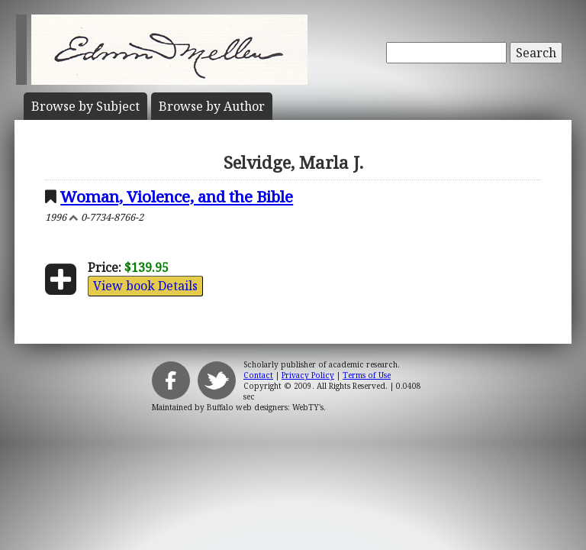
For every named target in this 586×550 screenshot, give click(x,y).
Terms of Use (367, 375)
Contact (258, 375)
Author (212, 106)
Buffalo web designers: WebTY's (265, 407)
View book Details (145, 285)
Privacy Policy (308, 375)
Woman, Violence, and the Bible (176, 196)
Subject (85, 106)
